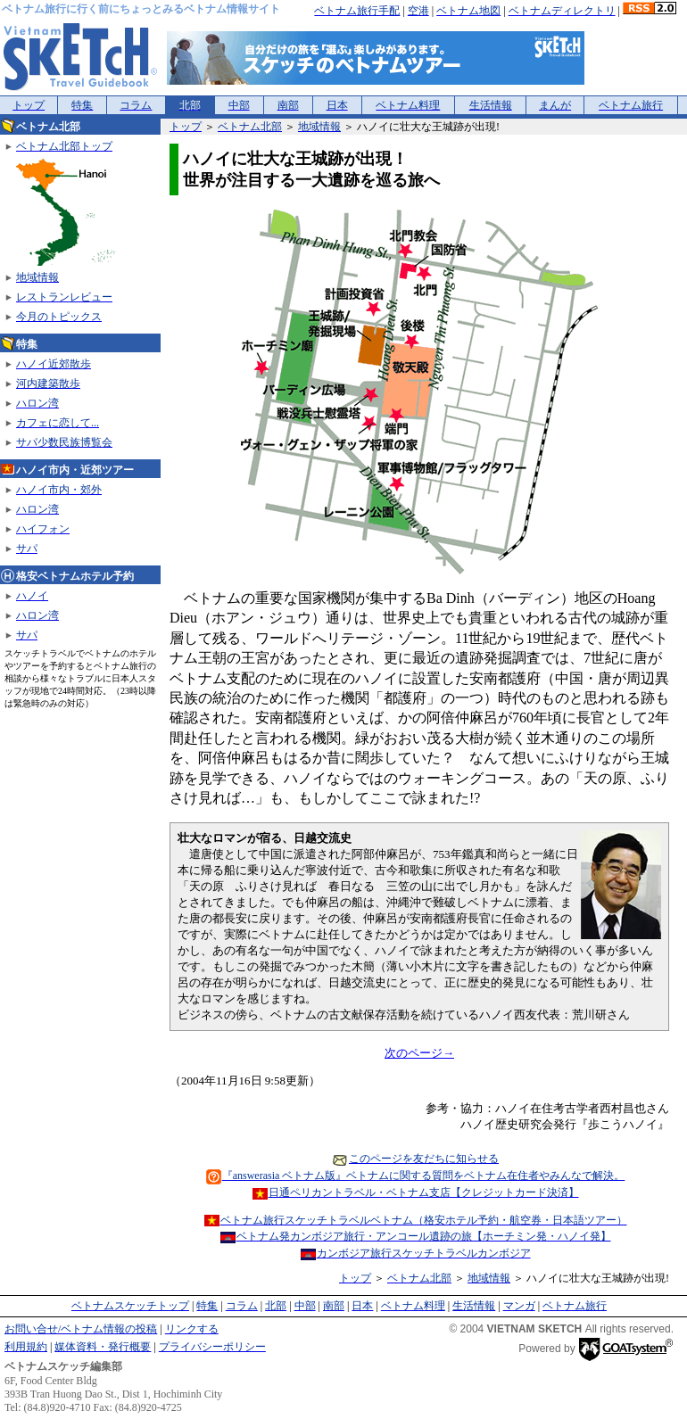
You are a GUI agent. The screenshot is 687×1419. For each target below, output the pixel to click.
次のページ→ (419, 1053)
